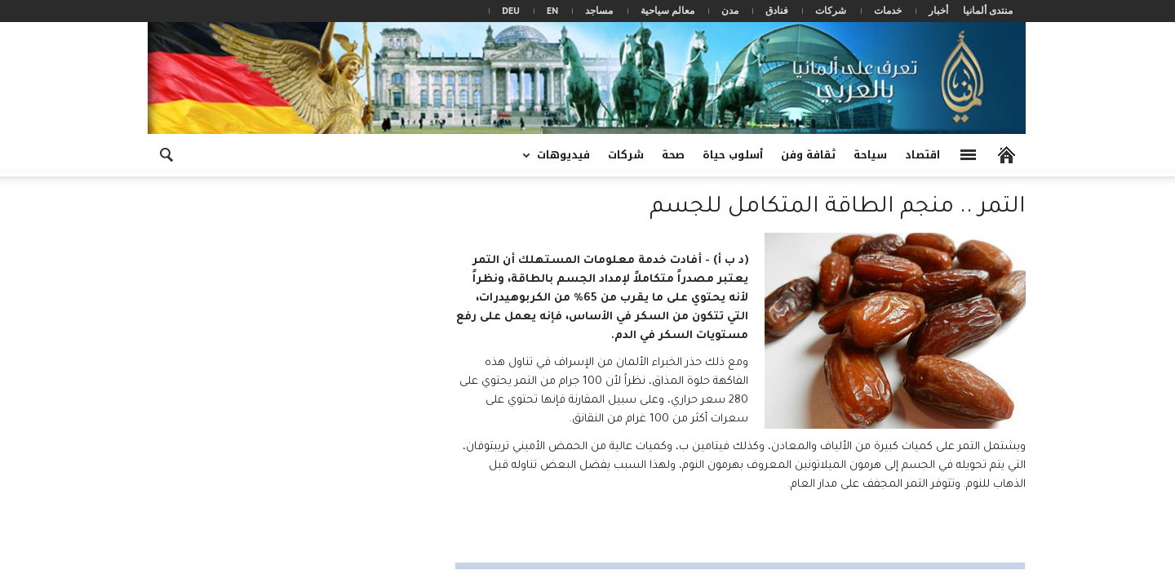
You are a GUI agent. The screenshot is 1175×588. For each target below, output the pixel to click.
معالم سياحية (667, 10)
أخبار (938, 10)
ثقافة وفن (808, 155)
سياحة (870, 155)
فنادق (776, 10)
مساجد (599, 10)
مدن (729, 10)
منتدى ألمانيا (988, 10)
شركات (830, 10)
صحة (673, 155)
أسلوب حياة (733, 155)
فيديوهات (561, 160)
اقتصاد (922, 155)
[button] (165, 153)
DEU (511, 10)
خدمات (888, 10)
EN (552, 10)
